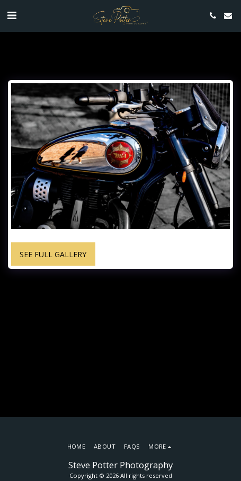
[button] (12, 15)
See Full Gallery (53, 254)
